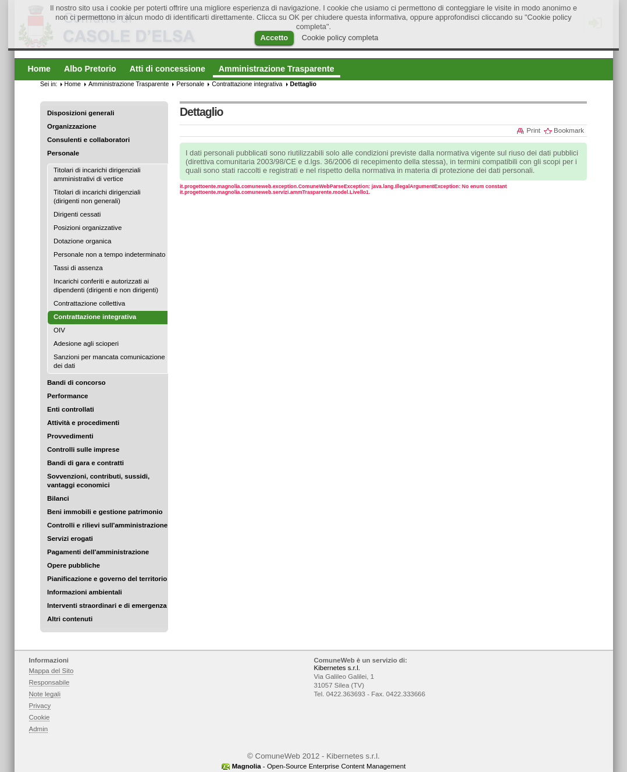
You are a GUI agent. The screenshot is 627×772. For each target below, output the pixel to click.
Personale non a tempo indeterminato (109, 254)
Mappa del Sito (51, 670)
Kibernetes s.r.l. (337, 667)
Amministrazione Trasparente (128, 83)
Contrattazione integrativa (247, 83)
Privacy (40, 705)
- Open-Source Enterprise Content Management (319, 766)
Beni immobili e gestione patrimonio (105, 511)
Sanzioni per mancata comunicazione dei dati (109, 361)
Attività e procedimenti (83, 422)
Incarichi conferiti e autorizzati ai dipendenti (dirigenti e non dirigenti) (106, 285)
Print (533, 130)
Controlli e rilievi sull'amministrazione (107, 525)
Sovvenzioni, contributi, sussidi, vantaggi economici (98, 480)
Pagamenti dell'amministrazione (98, 551)
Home (73, 83)
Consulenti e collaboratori (88, 139)
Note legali (45, 693)
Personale (63, 153)
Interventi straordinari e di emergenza (107, 605)
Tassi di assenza (78, 267)
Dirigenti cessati (77, 214)
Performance (67, 395)
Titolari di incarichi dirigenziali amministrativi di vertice (97, 174)
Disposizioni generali (80, 112)
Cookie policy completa (340, 37)
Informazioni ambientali (84, 592)
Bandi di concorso (76, 382)
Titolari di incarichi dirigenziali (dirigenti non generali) (97, 196)
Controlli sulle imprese (83, 449)
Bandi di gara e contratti (85, 462)
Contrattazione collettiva (89, 303)
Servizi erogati (70, 538)
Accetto (274, 37)
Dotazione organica (82, 241)
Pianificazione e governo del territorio (107, 578)
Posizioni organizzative (88, 227)
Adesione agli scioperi (86, 343)
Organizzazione (72, 126)
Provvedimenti (70, 436)
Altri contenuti (69, 618)
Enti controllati (70, 409)
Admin (38, 728)
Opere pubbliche (73, 565)
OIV (59, 330)
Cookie (39, 717)
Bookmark (569, 130)
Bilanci (58, 498)
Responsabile (49, 682)
